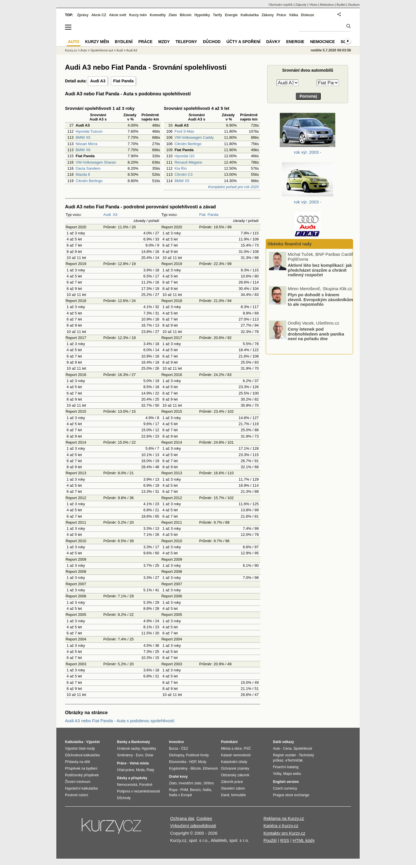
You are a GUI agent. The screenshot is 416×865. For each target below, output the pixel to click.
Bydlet (341, 4)
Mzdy (164, 41)
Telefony (186, 41)
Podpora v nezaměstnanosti (138, 791)
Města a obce (231, 749)
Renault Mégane (188, 162)
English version (286, 782)
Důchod (211, 41)
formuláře (238, 795)
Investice (176, 742)
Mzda (140, 770)
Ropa (173, 790)
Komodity (158, 15)
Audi (107, 214)
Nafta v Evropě (180, 795)
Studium (354, 4)
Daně (225, 795)
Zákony (267, 15)
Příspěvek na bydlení (81, 768)
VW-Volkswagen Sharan (96, 162)
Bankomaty (140, 742)
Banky (122, 742)
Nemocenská (127, 785)
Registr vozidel (284, 755)
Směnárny (125, 755)
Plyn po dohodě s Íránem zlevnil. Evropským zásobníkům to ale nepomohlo (320, 299)
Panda (212, 214)
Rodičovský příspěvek (82, 775)
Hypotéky (202, 15)
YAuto (313, 4)
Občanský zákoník (235, 775)
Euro (139, 755)
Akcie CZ (98, 15)
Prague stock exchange (291, 795)
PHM (184, 790)
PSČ (247, 749)
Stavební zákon (233, 788)
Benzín (195, 790)
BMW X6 (83, 150)
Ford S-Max (184, 131)
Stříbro (208, 783)
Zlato (173, 15)
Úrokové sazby (128, 749)
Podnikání (229, 742)
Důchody (124, 798)
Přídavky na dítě (77, 762)
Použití (270, 840)
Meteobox (327, 4)
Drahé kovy (178, 777)
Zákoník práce (232, 782)
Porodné (145, 785)
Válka (293, 15)
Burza (173, 749)
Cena (287, 749)
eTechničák (294, 760)
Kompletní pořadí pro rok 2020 (233, 187)
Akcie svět (117, 15)
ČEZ (184, 749)
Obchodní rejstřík (281, 4)
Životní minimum (77, 782)
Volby (277, 774)
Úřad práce (125, 770)
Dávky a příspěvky (132, 778)
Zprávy (82, 15)
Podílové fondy (197, 755)
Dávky (273, 41)
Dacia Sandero (88, 168)
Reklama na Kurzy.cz (283, 818)
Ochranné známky (235, 768)
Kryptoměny (178, 768)
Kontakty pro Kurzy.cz (284, 833)
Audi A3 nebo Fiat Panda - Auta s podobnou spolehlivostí (119, 720)
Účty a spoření (243, 41)
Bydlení (123, 41)
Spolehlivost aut (101, 50)
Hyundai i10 (184, 156)
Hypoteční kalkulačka (81, 788)
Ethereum (210, 768)
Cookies (204, 818)
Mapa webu (292, 774)
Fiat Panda (123, 81)
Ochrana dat (182, 818)
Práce (281, 15)
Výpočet (93, 742)
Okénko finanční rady (290, 243)
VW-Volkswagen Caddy (194, 137)
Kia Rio (180, 168)
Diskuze (307, 15)
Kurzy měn (138, 15)
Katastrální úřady (234, 762)
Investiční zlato (190, 783)
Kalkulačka (250, 15)
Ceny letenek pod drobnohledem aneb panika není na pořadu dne (316, 334)
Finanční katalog (285, 767)
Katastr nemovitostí (236, 755)
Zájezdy (301, 4)
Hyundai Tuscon (89, 131)
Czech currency (285, 788)
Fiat (202, 214)
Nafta (207, 790)
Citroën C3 (183, 174)
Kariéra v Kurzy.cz (280, 825)
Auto (83, 50)
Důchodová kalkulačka (82, 755)
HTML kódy (304, 840)
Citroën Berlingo (89, 181)
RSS (284, 840)
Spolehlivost (303, 749)
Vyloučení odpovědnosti (193, 825)
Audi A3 (97, 81)
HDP (192, 762)
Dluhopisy (176, 755)
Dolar (149, 755)
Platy (150, 770)
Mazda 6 (83, 174)
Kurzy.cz (71, 50)
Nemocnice (322, 41)
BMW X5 (83, 137)
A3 (115, 214)
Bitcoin (186, 15)
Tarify (217, 15)
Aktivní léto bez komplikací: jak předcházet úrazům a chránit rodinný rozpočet (320, 270)
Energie (231, 15)
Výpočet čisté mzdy (80, 749)
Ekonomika (177, 762)
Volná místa (138, 763)
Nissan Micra (86, 144)
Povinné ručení (76, 795)
